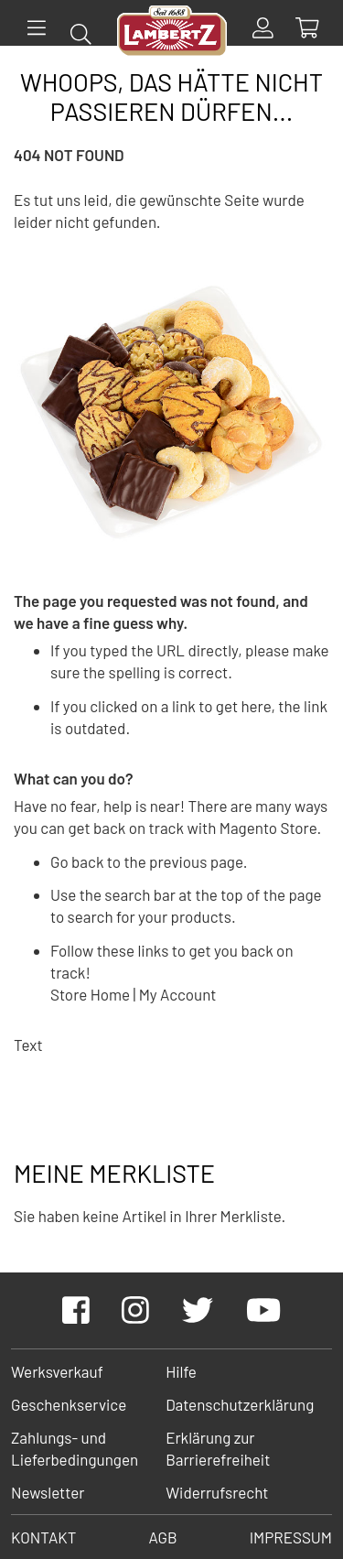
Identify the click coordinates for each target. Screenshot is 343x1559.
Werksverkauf (57, 1371)
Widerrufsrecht (217, 1492)
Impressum (291, 1537)
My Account (178, 994)
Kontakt (43, 1537)
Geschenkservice (68, 1404)
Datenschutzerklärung (240, 1404)
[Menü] (36, 28)
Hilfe (181, 1371)
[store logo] (172, 33)
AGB (162, 1537)
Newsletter (47, 1492)
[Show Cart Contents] (306, 27)
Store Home (90, 994)
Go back (76, 861)
